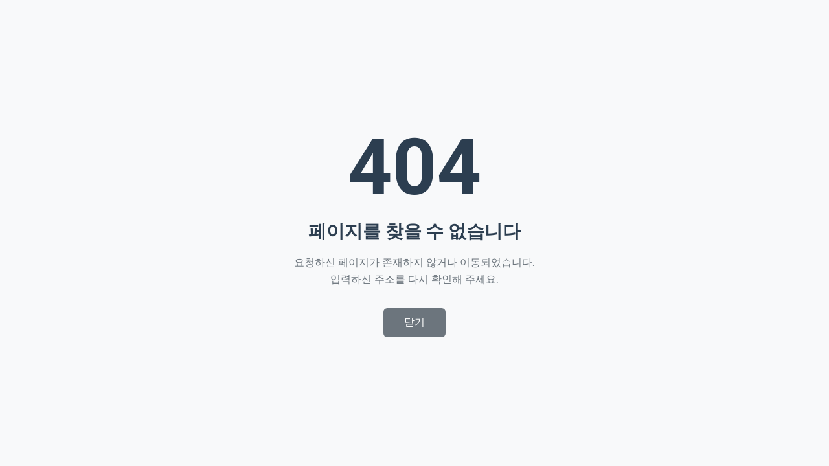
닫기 (414, 321)
